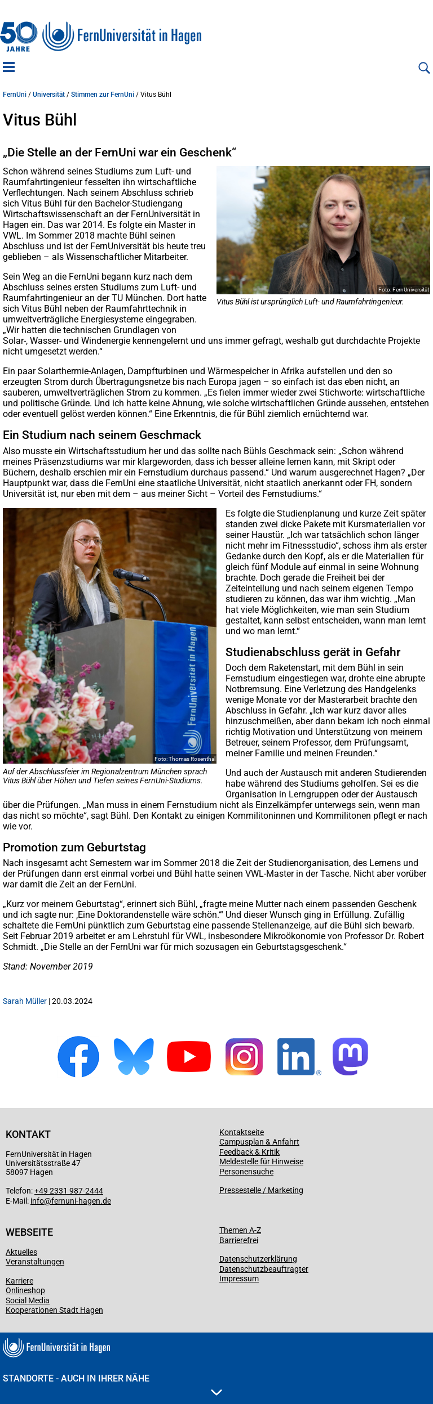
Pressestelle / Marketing (261, 1190)
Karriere (19, 1280)
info (37, 1200)
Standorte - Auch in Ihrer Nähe (112, 1384)
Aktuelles (21, 1252)
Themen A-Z (240, 1230)
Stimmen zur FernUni (102, 94)
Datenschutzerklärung (258, 1258)
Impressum (239, 1278)
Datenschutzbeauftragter (263, 1268)
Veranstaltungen (35, 1261)
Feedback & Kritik (249, 1151)
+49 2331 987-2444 (68, 1190)
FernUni (14, 94)
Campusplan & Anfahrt (259, 1141)
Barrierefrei (238, 1240)
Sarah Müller (25, 1001)
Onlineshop (25, 1290)
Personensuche (246, 1171)
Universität (49, 94)
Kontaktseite (241, 1132)
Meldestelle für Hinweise (261, 1161)
